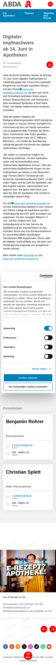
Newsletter (32, 660)
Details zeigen (39, 368)
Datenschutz (19, 657)
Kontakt (49, 657)
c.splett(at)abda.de (22, 495)
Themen (29, 13)
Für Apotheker (9, 14)
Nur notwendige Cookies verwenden (28, 386)
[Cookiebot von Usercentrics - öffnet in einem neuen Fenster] (40, 276)
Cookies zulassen (28, 377)
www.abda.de (30, 255)
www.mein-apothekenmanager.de (32, 203)
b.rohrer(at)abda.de (22, 445)
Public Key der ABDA (36, 657)
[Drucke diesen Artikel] (49, 64)
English (23, 660)
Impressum (8, 657)
